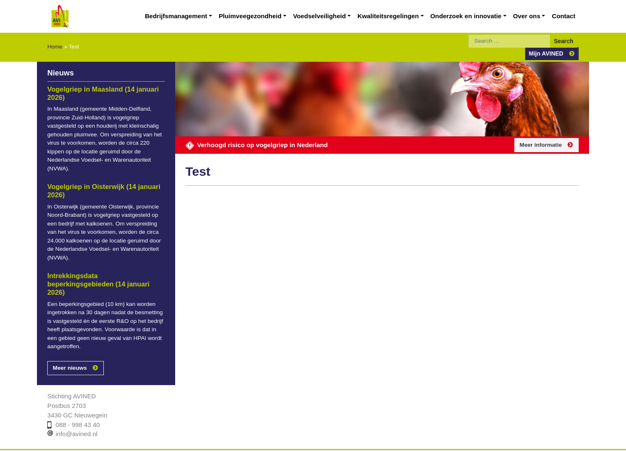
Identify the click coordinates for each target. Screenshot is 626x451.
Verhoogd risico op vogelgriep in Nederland (251, 132)
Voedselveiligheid (340, 16)
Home (54, 40)
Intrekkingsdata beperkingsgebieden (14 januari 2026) (101, 259)
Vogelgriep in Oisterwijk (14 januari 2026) (99, 170)
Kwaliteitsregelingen (403, 16)
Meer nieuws (69, 338)
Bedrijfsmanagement (208, 16)
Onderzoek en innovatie (475, 16)
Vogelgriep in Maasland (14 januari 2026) (99, 81)
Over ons (531, 16)
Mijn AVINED (548, 41)
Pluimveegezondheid (276, 16)
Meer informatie (541, 132)
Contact (565, 16)
